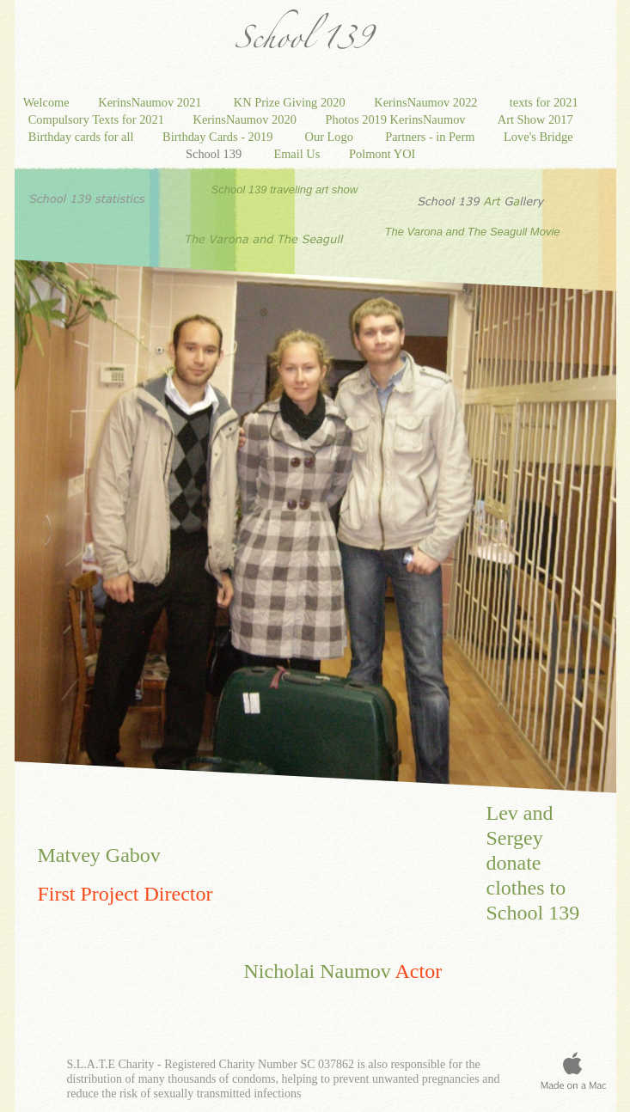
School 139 (217, 154)
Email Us (298, 154)
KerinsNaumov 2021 (153, 102)
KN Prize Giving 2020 (291, 102)
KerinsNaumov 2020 (246, 119)
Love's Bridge (540, 137)
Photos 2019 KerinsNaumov (398, 119)
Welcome (48, 102)
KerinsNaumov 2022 (429, 102)
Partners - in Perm (431, 137)
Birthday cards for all (82, 137)
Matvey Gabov (99, 855)
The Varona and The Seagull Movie (474, 231)
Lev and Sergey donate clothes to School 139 (533, 863)
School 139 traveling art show (284, 189)
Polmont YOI (384, 154)
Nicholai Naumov (317, 971)
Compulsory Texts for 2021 (98, 119)
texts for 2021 (546, 102)
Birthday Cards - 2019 (220, 137)
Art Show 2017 (537, 119)
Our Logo (332, 137)
